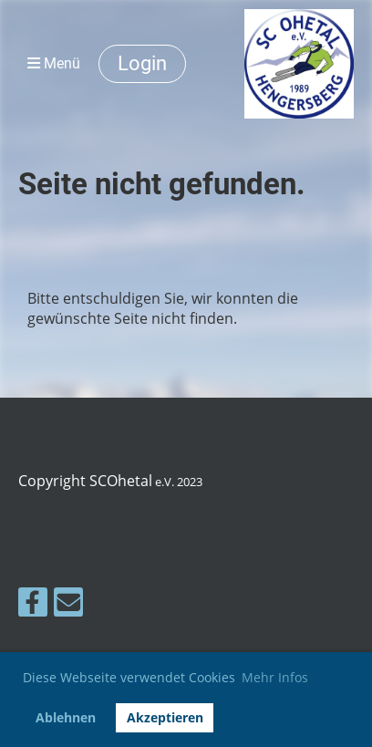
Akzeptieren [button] (165, 717)
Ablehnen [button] (66, 717)
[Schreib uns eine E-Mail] (68, 605)
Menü (53, 63)
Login (142, 63)
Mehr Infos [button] (275, 677)
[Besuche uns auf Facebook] (32, 605)
